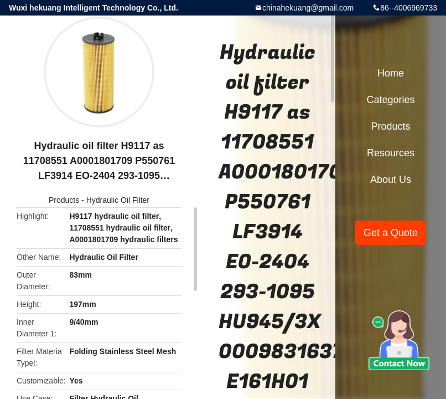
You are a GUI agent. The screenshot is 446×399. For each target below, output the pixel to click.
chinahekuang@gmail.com (308, 7)
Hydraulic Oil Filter (117, 200)
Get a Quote (391, 232)
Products (64, 200)
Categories (390, 99)
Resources (390, 152)
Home (390, 73)
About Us (390, 179)
